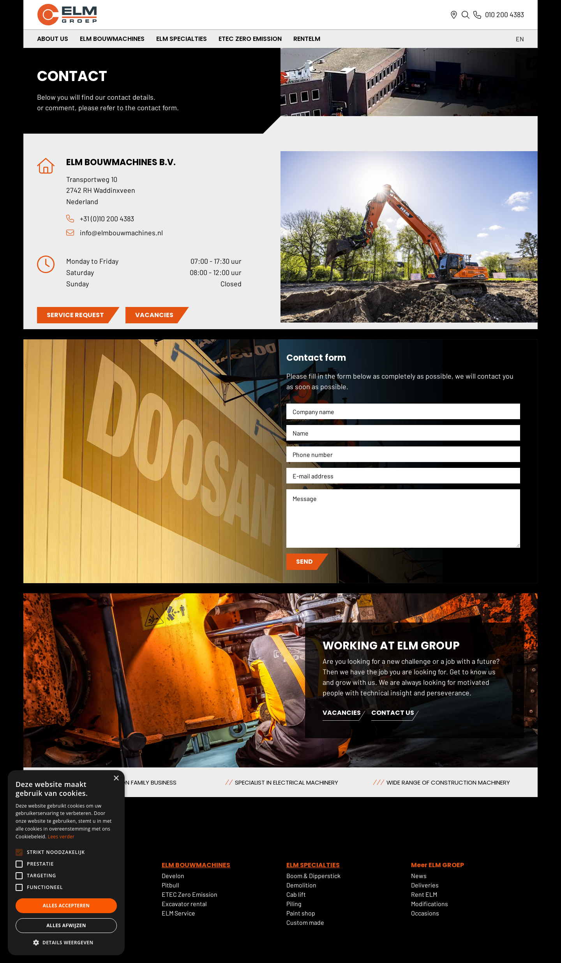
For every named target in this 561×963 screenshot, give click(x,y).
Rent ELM (424, 894)
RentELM (306, 38)
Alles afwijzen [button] (66, 925)
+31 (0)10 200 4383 (107, 218)
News (419, 875)
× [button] (116, 778)
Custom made (305, 922)
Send (304, 561)
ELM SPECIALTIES (313, 865)
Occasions (425, 913)
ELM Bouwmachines (112, 38)
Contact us (392, 713)
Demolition (301, 885)
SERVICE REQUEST (75, 314)
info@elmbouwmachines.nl (121, 232)
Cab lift (296, 894)
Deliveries (425, 885)
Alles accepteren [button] (66, 905)
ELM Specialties (181, 38)
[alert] (66, 862)
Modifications (429, 903)
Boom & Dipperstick (313, 875)
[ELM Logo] (67, 14)
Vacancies (342, 713)
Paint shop (300, 913)
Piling (294, 903)
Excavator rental (184, 903)
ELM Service (178, 913)
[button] (66, 942)
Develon (173, 875)
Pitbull (170, 885)
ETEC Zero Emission (250, 38)
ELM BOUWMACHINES (196, 865)
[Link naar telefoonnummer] (477, 15)
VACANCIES (154, 314)
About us (52, 38)
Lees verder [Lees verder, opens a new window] (61, 836)
